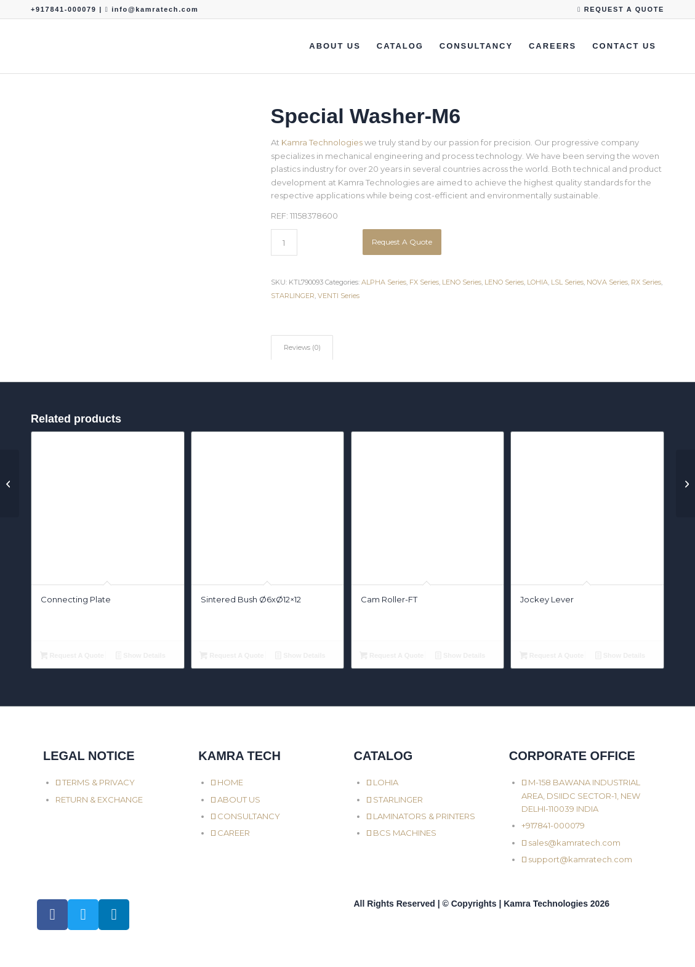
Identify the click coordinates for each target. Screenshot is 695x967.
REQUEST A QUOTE (620, 9)
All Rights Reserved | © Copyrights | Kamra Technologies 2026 (481, 903)
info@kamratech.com (154, 9)
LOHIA (537, 282)
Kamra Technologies (322, 142)
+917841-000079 (65, 9)
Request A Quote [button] (72, 656)
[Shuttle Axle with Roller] (9, 483)
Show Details (141, 656)
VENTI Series (339, 295)
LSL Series (567, 282)
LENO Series (461, 282)
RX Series (646, 282)
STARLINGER (293, 295)
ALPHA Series (383, 282)
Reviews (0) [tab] (302, 348)
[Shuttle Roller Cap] (685, 483)
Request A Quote (402, 241)
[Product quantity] (284, 242)
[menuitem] (617, 9)
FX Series (424, 282)
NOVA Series (607, 282)
